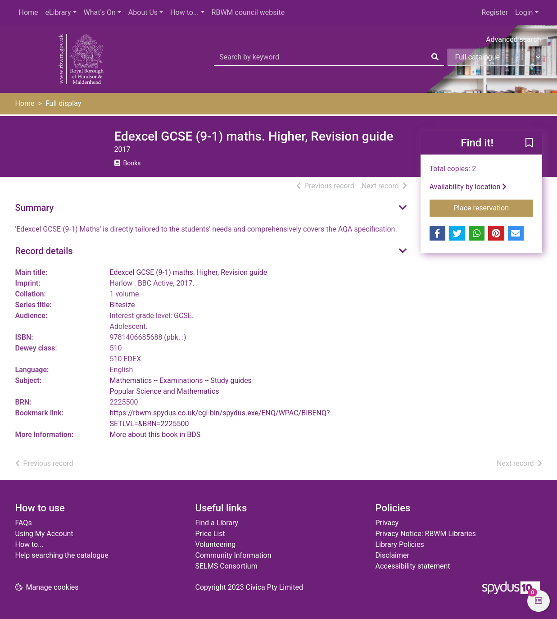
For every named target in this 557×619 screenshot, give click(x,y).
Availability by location (468, 186)
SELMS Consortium (226, 566)
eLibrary (58, 12)
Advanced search (513, 39)
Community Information (233, 555)
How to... (184, 12)
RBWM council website (248, 12)
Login (524, 12)
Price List (210, 533)
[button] (529, 143)
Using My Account (44, 533)
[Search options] (495, 57)
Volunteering (215, 544)
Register (494, 12)
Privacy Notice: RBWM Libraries (426, 533)
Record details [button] (44, 251)
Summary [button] (34, 207)
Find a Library (217, 523)
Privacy (387, 523)
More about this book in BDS (155, 434)
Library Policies (400, 544)
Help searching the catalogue (62, 555)
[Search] (435, 57)
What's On (100, 12)
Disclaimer (392, 555)
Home (28, 12)
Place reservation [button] (493, 207)
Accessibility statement (413, 566)
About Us (143, 12)
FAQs (23, 523)
